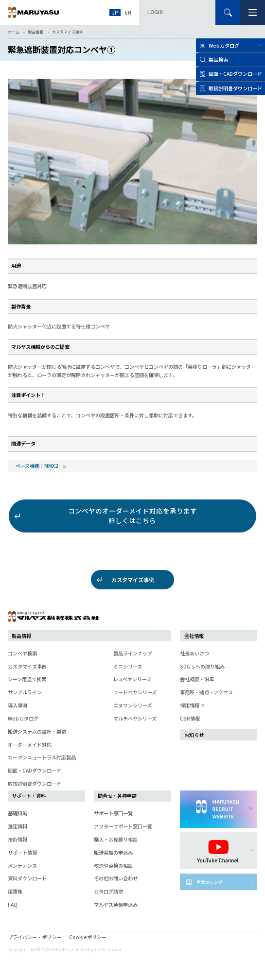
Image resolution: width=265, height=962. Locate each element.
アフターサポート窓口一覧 (123, 826)
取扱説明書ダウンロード (34, 783)
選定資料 (17, 826)
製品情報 (35, 31)
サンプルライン (25, 692)
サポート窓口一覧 (113, 813)
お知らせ (194, 735)
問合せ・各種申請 (117, 795)
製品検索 (218, 59)
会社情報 (194, 635)
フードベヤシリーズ (135, 692)
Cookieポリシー (87, 937)
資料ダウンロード (27, 878)
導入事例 (17, 705)
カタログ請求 (108, 891)
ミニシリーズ (127, 666)
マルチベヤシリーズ (135, 718)
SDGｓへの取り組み (202, 666)
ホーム (13, 31)
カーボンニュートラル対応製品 (42, 757)
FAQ (13, 904)
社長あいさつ (194, 653)
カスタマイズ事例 (67, 31)
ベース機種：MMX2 (37, 465)
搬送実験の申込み (113, 852)
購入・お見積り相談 (116, 839)
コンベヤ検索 (22, 653)
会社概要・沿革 (197, 679)
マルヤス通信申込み (116, 904)
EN (128, 12)
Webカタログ (224, 45)
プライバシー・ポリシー (34, 937)
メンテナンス (22, 865)
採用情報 (191, 705)
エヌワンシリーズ (132, 705)
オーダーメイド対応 (30, 744)
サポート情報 (22, 852)
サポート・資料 (29, 795)
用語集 (15, 891)
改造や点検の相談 (113, 865)
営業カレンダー (211, 882)
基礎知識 (17, 813)
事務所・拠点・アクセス (206, 692)
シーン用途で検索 (27, 679)
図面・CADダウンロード (34, 770)
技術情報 (17, 839)
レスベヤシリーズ (132, 679)
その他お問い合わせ (116, 878)
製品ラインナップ (132, 653)
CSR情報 (190, 718)
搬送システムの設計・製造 (37, 731)
